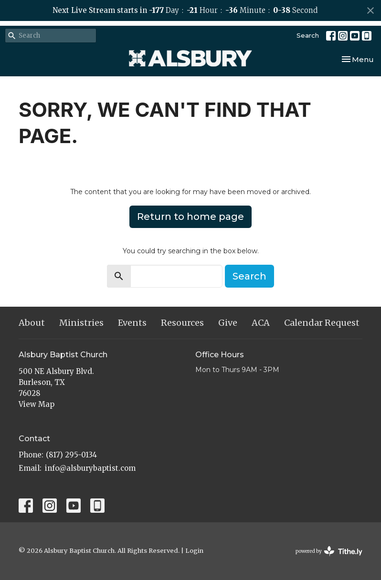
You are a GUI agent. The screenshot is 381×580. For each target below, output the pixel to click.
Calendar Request (322, 322)
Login (194, 551)
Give (227, 322)
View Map (36, 404)
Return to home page (190, 216)
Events (132, 322)
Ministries (81, 322)
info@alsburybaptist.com (90, 468)
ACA (261, 322)
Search (307, 35)
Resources (182, 322)
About (32, 322)
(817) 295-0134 (71, 454)
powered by (329, 551)
